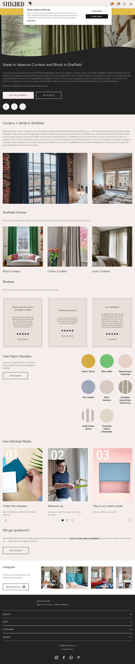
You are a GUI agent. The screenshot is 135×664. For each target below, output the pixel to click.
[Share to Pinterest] (14, 106)
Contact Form (67, 649)
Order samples (15, 376)
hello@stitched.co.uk (67, 645)
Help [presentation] (67, 621)
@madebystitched (16, 586)
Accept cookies (97, 16)
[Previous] (5, 520)
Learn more (31, 20)
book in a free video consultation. (85, 538)
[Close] (129, 11)
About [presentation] (67, 614)
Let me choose (97, 11)
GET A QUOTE (49, 95)
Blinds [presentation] (67, 637)
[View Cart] (118, 3)
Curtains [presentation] (67, 629)
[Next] (129, 520)
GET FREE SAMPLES (18, 95)
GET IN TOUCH (15, 550)
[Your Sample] (111, 4)
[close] (107, 6)
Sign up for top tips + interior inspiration (53, 604)
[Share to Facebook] (6, 106)
